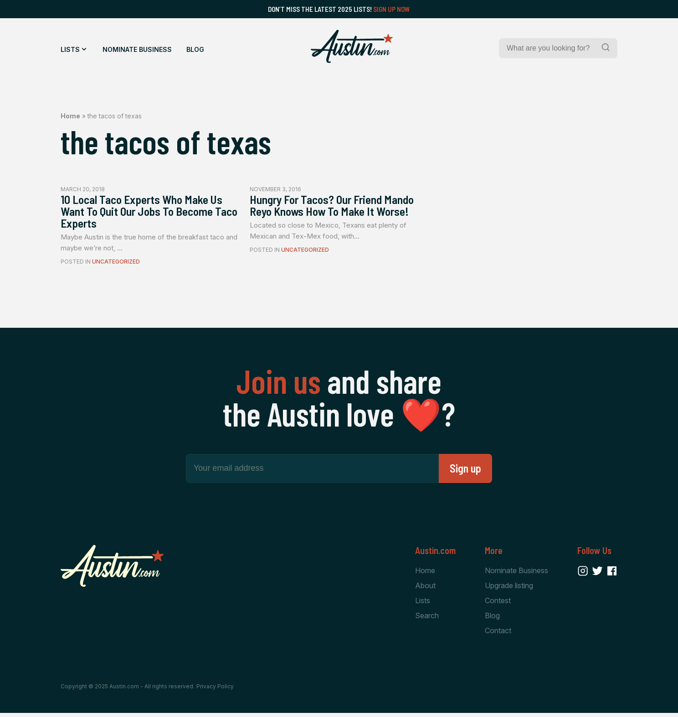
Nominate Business (137, 49)
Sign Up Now (391, 9)
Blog (195, 49)
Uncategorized (116, 264)
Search (427, 619)
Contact (498, 634)
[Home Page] (352, 46)
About (425, 588)
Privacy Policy (215, 690)
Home (70, 116)
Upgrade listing (509, 588)
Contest (498, 604)
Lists (70, 49)
